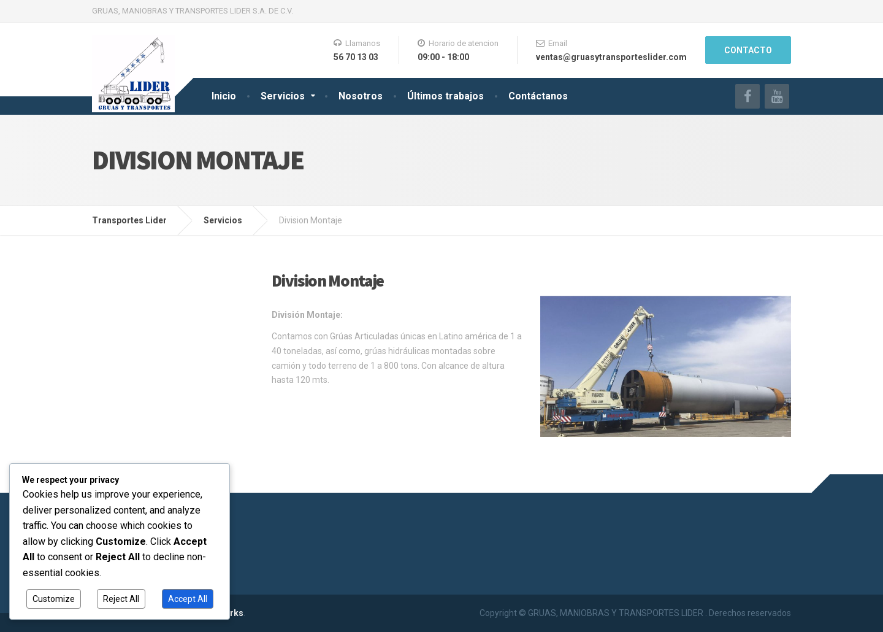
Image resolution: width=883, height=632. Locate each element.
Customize (53, 599)
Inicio (224, 96)
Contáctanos (538, 96)
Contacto (748, 50)
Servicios (283, 96)
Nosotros (360, 96)
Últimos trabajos (445, 96)
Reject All (121, 599)
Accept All (187, 599)
